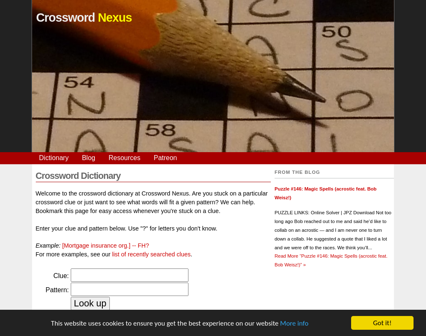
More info (294, 323)
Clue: (61, 275)
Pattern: (57, 289)
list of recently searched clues (151, 254)
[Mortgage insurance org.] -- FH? (105, 245)
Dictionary (54, 157)
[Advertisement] (213, 93)
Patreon (165, 157)
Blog (88, 157)
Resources (124, 157)
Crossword (84, 17)
